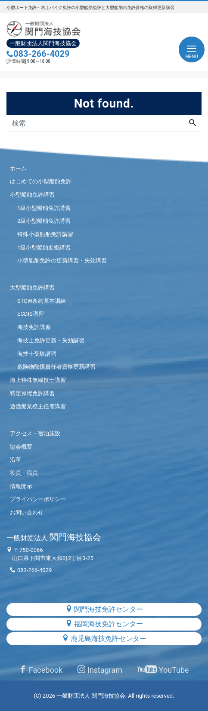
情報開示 (21, 486)
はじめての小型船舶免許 (40, 181)
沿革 (15, 459)
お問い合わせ (26, 512)
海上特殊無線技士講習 (38, 380)
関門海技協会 (53, 537)
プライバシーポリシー (38, 499)
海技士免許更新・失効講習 (50, 340)
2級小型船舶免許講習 (44, 221)
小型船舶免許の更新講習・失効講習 (62, 260)
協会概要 (21, 446)
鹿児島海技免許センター (104, 638)
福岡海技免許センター (104, 624)
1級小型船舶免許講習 (44, 208)
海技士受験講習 (36, 354)
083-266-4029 (38, 54)
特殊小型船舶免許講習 (45, 234)
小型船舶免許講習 (32, 194)
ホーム (18, 168)
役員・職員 (24, 473)
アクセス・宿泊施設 (35, 433)
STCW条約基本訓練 (41, 301)
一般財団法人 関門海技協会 (90, 696)
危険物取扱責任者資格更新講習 (56, 366)
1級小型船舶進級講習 (44, 247)
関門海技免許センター (104, 609)
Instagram (100, 669)
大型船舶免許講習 (32, 287)
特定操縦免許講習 (32, 393)
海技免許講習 (34, 327)
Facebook (40, 669)
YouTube (163, 669)
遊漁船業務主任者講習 (38, 406)
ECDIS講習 (30, 314)
